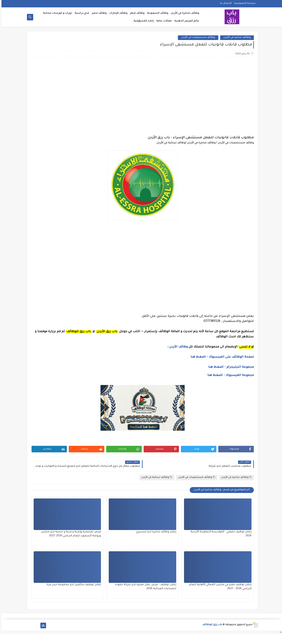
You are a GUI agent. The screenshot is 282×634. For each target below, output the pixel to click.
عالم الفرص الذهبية (185, 21)
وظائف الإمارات (117, 13)
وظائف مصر (97, 13)
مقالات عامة (162, 21)
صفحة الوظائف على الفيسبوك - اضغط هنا (220, 357)
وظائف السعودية (156, 13)
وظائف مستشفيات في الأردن (197, 37)
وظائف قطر (135, 13)
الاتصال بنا (224, 3)
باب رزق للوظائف (211, 624)
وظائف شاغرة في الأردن (183, 13)
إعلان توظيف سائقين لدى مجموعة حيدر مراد (72, 584)
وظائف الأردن (177, 347)
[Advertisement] (140, 93)
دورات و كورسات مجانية (56, 13)
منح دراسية (80, 13)
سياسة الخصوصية (243, 3)
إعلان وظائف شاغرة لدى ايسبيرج (155, 531)
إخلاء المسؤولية (142, 21)
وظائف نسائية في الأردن (155, 477)
